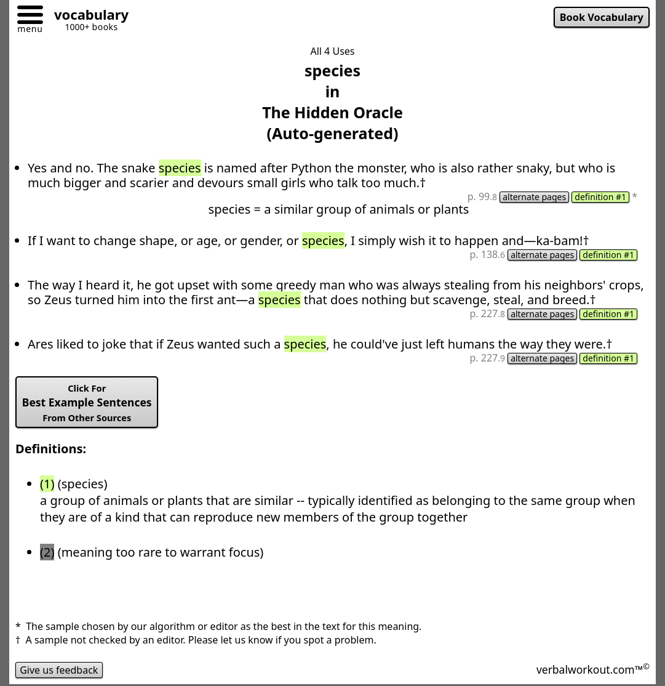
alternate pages (534, 197)
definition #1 (600, 197)
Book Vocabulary (601, 17)
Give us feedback (59, 670)
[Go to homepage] (87, 16)
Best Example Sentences (87, 403)
